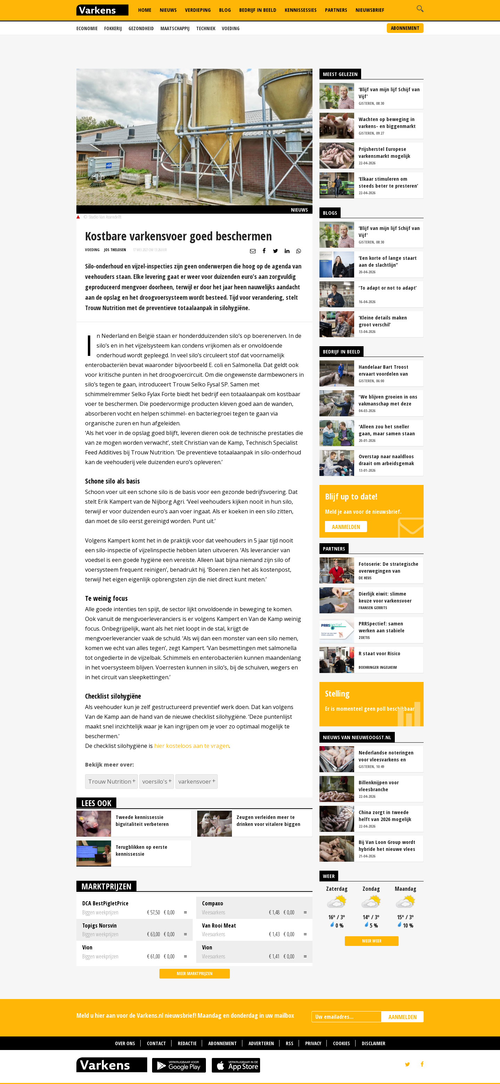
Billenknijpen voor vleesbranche (379, 786)
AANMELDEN (403, 1017)
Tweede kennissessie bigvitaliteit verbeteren (142, 820)
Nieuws (168, 9)
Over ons (125, 1043)
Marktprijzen (106, 886)
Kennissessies (301, 9)
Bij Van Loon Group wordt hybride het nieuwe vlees (387, 845)
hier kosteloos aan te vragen (191, 746)
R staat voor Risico (379, 653)
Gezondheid (141, 28)
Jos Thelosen (115, 249)
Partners (336, 9)
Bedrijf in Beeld (257, 9)
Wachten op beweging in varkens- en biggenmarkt (387, 122)
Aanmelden (346, 527)
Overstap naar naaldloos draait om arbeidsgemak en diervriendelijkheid (386, 460)
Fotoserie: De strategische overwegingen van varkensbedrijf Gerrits (388, 567)
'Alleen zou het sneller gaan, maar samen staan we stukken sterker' (387, 430)
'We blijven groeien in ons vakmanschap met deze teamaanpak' (388, 400)
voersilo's (154, 781)
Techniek (205, 28)
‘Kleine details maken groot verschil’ (383, 321)
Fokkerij (113, 28)
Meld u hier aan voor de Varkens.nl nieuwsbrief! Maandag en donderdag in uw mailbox (185, 1015)
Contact (156, 1043)
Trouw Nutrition (109, 781)
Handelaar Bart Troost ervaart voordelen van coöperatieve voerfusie (384, 370)
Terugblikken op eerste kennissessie (141, 850)
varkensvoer (194, 781)
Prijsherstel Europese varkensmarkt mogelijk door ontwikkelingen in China (384, 152)
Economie (87, 28)
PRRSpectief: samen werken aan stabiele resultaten (382, 627)
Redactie (187, 1043)
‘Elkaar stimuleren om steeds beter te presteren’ (388, 182)
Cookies (341, 1043)
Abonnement (405, 28)
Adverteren (261, 1043)
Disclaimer (373, 1043)
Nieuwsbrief (370, 9)
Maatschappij (175, 28)
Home (144, 9)
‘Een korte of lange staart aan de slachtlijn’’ (388, 261)
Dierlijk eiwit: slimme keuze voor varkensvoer (385, 597)
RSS (289, 1043)
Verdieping (198, 9)
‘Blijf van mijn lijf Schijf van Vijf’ (389, 93)
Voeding (231, 28)
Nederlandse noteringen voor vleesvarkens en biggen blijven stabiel (386, 756)
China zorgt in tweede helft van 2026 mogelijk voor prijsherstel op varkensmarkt (385, 815)
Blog (225, 9)
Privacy (313, 1043)
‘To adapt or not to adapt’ (388, 287)
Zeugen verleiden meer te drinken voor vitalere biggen (268, 820)
